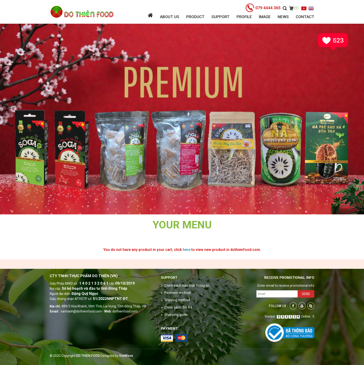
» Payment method (176, 293)
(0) (293, 8)
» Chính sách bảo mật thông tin (185, 285)
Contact (305, 16)
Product (195, 16)
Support (220, 16)
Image (265, 16)
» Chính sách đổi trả (176, 307)
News (283, 16)
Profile (244, 16)
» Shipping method (175, 300)
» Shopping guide (174, 314)
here (186, 249)
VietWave (126, 356)
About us (169, 16)
